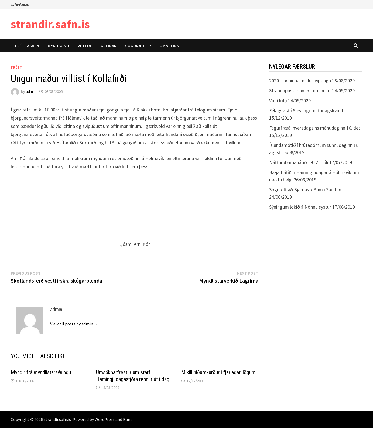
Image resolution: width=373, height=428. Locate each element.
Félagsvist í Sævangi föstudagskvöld (306, 110)
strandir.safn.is (50, 23)
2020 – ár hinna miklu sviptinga (300, 80)
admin (31, 91)
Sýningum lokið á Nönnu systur (300, 207)
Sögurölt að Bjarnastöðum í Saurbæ (305, 189)
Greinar (109, 45)
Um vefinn (169, 45)
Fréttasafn (27, 45)
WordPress (105, 419)
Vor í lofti (278, 100)
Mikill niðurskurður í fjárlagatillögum (218, 372)
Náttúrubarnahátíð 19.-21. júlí (298, 162)
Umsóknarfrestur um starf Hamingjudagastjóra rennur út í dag (132, 375)
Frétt (16, 67)
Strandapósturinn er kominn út (300, 90)
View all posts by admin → (74, 324)
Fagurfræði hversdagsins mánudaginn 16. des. (315, 128)
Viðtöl (85, 45)
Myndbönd (58, 45)
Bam (127, 419)
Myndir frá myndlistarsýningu (41, 372)
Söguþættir (138, 45)
